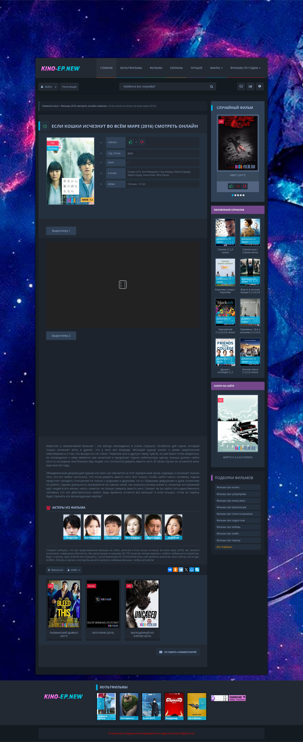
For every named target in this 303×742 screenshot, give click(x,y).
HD (52, 143)
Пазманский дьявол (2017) (64, 634)
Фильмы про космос (228, 487)
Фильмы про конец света (231, 500)
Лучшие (196, 68)
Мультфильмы (131, 68)
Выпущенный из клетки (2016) (142, 634)
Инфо (74, 570)
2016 (130, 153)
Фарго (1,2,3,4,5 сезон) (237, 457)
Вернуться (55, 570)
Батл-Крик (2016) (103, 632)
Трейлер (52, 148)
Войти (48, 86)
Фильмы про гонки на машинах (235, 513)
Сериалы (176, 68)
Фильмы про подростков (231, 520)
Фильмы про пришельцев (231, 506)
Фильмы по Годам (245, 68)
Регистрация (69, 86)
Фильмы (156, 68)
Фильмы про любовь (229, 526)
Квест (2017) (238, 175)
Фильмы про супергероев (231, 493)
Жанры (216, 68)
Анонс (91, 586)
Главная (106, 68)
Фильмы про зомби (228, 533)
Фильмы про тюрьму (228, 540)
